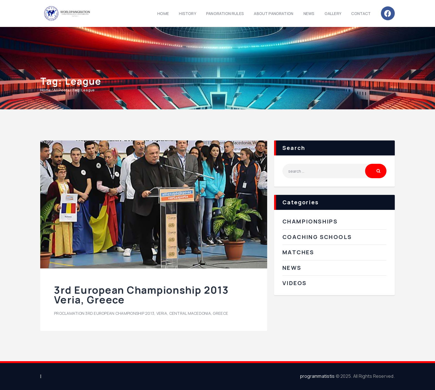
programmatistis (317, 376)
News (292, 267)
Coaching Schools (317, 237)
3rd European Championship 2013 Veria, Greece (141, 295)
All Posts (61, 89)
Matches (298, 252)
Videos (294, 283)
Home (45, 89)
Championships (310, 221)
